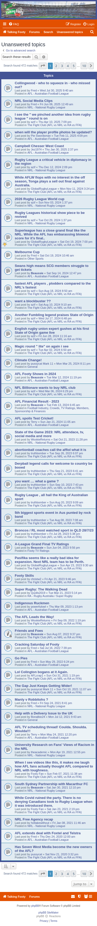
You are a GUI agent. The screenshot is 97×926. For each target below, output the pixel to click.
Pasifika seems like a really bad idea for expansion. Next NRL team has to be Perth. (49, 560)
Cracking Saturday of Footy (37, 644)
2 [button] (56, 65)
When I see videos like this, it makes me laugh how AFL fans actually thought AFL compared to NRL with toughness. (54, 766)
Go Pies (21, 658)
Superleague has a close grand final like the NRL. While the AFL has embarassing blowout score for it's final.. (52, 234)
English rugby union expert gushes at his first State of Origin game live (52, 330)
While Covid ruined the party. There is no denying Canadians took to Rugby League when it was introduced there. (53, 801)
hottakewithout (40, 822)
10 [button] (84, 65)
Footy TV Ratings (38, 550)
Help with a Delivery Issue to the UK (44, 713)
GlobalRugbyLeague (44, 188)
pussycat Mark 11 (42, 363)
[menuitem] (14, 24)
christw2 (36, 579)
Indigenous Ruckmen (32, 603)
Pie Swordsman (41, 135)
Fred (34, 90)
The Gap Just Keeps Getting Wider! (43, 686)
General (32, 366)
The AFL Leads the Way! (34, 617)
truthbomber (38, 453)
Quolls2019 (38, 592)
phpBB (35, 905)
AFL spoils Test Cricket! (34, 418)
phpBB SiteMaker (49, 912)
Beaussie (37, 273)
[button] (43, 66)
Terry (34, 421)
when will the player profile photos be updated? (53, 132)
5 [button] (73, 65)
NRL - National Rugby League (46, 107)
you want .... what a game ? (37, 481)
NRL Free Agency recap (34, 819)
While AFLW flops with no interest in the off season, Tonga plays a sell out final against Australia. (50, 181)
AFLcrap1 (37, 675)
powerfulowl (38, 606)
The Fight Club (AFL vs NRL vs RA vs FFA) (54, 125)
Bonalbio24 (38, 716)
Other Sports (35, 258)
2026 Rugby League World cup (39, 199)
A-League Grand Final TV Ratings (42, 544)
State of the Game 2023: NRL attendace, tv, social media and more (49, 434)
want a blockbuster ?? (33, 301)
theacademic (39, 752)
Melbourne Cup (27, 252)
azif (33, 121)
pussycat (36, 854)
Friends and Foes (29, 631)
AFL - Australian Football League (48, 93)
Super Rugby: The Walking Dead (41, 589)
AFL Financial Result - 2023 (37, 401)
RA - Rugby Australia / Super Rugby (50, 595)
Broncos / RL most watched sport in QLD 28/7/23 (54, 530)
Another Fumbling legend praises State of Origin (54, 315)
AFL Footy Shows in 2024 (35, 374)
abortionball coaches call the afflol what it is (50, 450)
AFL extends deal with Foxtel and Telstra (48, 833)
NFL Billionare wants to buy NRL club (45, 388)
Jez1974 (36, 149)
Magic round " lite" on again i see (42, 346)
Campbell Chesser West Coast (39, 146)
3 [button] (62, 65)
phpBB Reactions (48, 916)
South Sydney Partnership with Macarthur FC (51, 784)
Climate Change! (28, 360)
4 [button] (68, 65)
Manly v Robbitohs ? (31, 699)
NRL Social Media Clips (34, 101)
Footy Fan (37, 773)
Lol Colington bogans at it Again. (41, 672)
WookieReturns (40, 439)
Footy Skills (24, 575)
